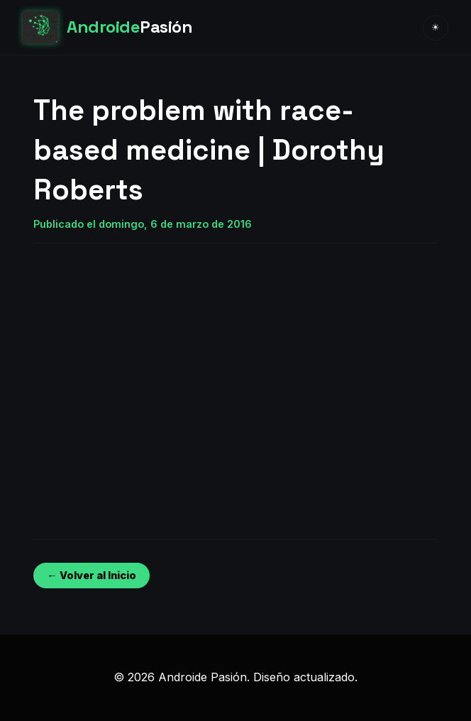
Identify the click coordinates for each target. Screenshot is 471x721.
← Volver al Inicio (91, 575)
